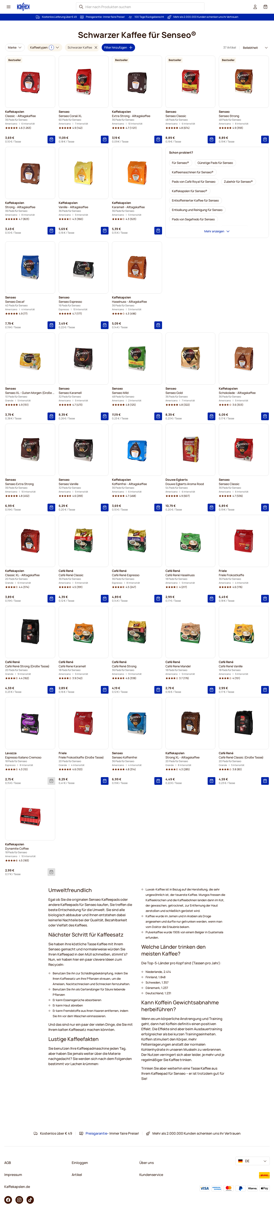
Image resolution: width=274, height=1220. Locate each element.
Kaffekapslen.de (17, 1186)
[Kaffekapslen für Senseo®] (189, 191)
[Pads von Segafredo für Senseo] (193, 219)
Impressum (13, 1174)
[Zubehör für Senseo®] (238, 181)
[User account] (255, 7)
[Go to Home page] (23, 7)
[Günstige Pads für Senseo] (215, 162)
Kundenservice (151, 1174)
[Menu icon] (8, 7)
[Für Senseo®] (180, 162)
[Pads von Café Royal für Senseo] (194, 181)
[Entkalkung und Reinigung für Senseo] (197, 209)
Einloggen (80, 1162)
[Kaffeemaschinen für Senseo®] (193, 172)
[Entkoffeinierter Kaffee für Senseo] (195, 200)
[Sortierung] (254, 48)
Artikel (77, 1174)
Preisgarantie (94, 17)
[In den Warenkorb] (51, 139)
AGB (7, 1162)
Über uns (146, 1162)
